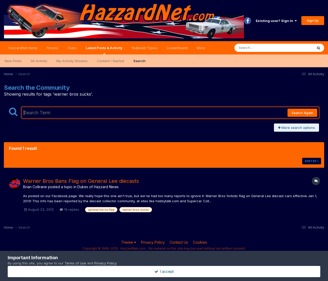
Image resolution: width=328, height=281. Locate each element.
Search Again (302, 113)
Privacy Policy (153, 242)
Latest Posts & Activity (104, 50)
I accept (164, 271)
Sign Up (313, 20)
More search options (296, 128)
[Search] (259, 48)
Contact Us (179, 242)
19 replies (69, 209)
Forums (52, 48)
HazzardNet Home (22, 48)
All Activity (39, 61)
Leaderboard (177, 48)
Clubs (72, 48)
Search (139, 61)
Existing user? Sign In (276, 21)
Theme (128, 242)
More (201, 48)
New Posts (13, 61)
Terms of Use (75, 263)
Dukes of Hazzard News (98, 187)
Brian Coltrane (35, 187)
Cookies (200, 242)
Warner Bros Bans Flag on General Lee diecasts (81, 181)
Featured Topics (145, 48)
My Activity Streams (72, 61)
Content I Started (110, 61)
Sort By (312, 161)
